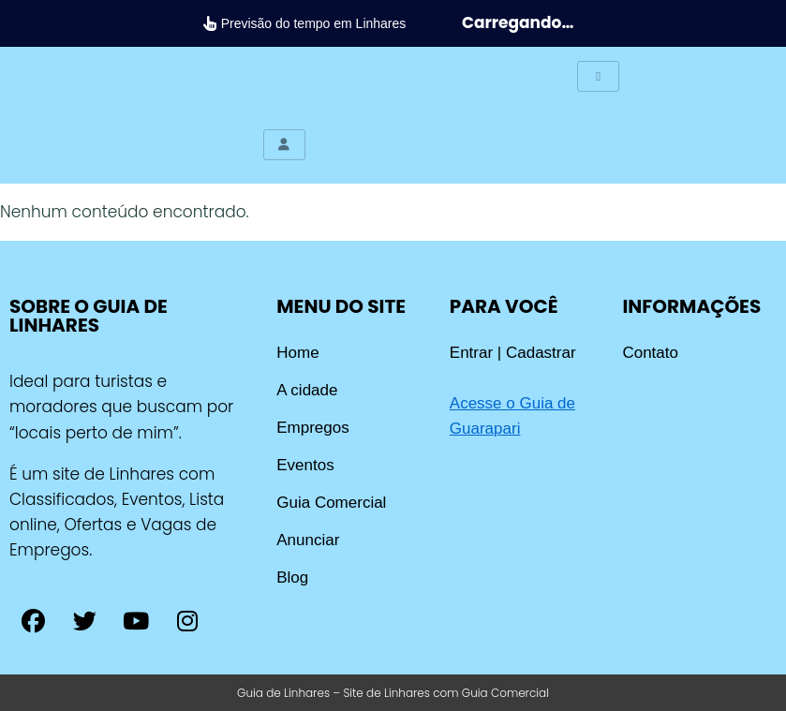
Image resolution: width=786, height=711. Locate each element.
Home (297, 353)
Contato (650, 353)
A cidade (306, 390)
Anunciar (307, 540)
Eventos (305, 465)
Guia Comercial (331, 502)
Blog (292, 577)
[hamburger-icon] (598, 76)
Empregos (312, 428)
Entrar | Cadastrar (513, 353)
